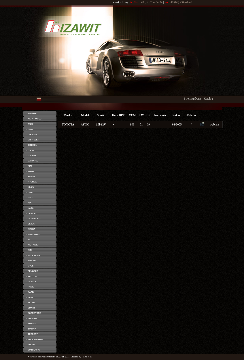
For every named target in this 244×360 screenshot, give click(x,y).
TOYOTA (32, 329)
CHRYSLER (33, 140)
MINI (30, 250)
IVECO (31, 192)
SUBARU (32, 318)
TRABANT (33, 334)
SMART (31, 308)
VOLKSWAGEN (35, 339)
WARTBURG (34, 350)
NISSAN (32, 261)
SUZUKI (32, 324)
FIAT (30, 166)
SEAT (30, 297)
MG (29, 240)
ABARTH (32, 114)
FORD (31, 171)
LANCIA (32, 213)
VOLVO (31, 345)
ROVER (31, 287)
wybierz (214, 124)
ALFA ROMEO (34, 119)
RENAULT (33, 282)
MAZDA (31, 229)
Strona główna (192, 98)
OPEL (30, 266)
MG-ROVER (33, 245)
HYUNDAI (32, 182)
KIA (29, 203)
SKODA (31, 303)
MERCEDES (33, 234)
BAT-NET (87, 356)
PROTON (32, 276)
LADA (31, 208)
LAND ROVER (34, 219)
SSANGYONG (34, 313)
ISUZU (31, 187)
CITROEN (32, 145)
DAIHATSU (33, 161)
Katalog (208, 98)
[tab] (39, 113)
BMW (30, 129)
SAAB (31, 292)
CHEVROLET (34, 135)
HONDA (31, 177)
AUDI (30, 124)
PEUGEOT (33, 271)
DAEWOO (32, 156)
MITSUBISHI (34, 255)
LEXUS (31, 224)
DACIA (31, 150)
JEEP (30, 198)
